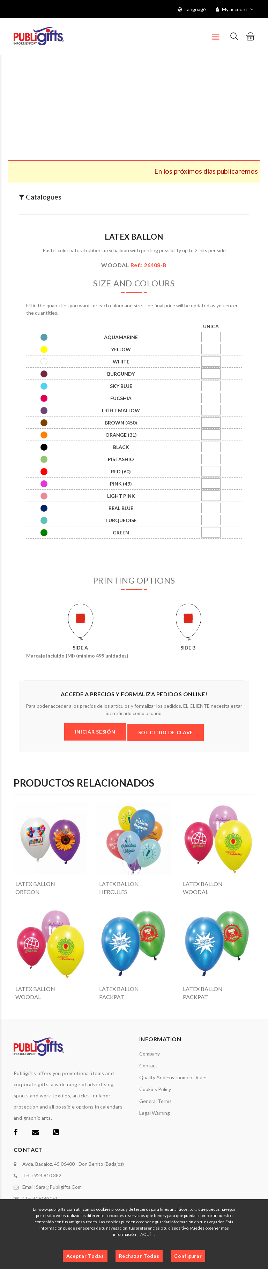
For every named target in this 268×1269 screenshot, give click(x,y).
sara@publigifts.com (59, 1187)
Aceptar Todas (85, 1256)
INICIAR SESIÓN (95, 732)
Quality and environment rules (173, 1077)
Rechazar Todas (139, 1256)
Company (149, 1054)
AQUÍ (145, 1234)
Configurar (188, 1256)
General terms (155, 1101)
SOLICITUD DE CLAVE (165, 732)
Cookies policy (155, 1089)
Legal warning (154, 1113)
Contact (148, 1065)
